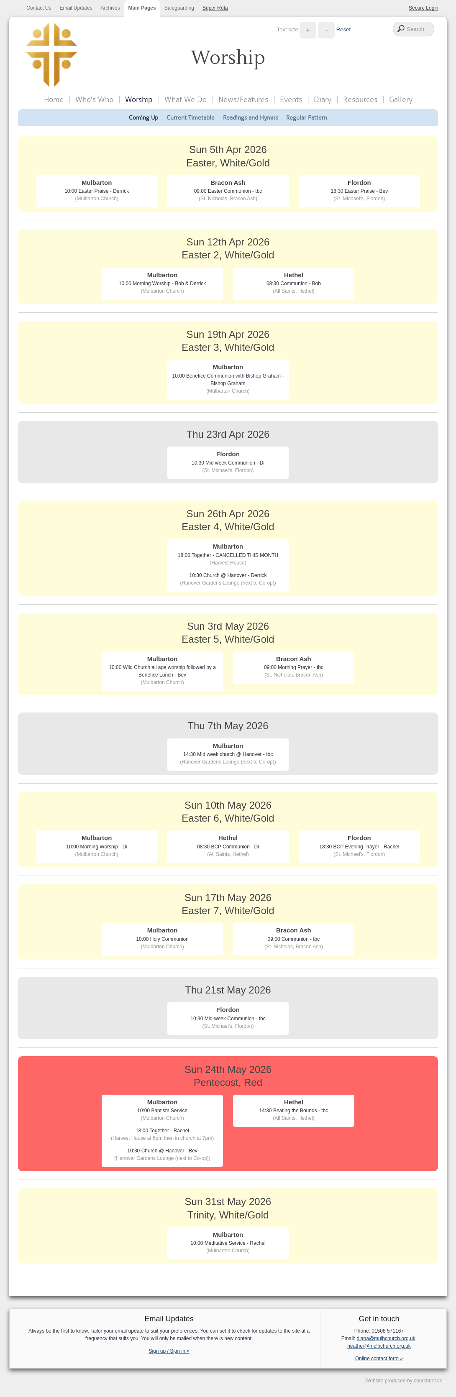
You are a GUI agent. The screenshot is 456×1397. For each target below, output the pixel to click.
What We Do (185, 99)
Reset (343, 29)
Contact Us (38, 8)
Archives (110, 8)
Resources (360, 99)
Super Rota (215, 8)
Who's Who (94, 99)
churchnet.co (428, 1381)
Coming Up (143, 117)
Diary (322, 99)
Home (54, 99)
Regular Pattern (306, 117)
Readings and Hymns (250, 117)
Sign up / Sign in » (169, 1351)
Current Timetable (191, 117)
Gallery (400, 99)
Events (291, 99)
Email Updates (76, 8)
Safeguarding (179, 8)
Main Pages (142, 8)
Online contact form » (379, 1358)
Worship (139, 99)
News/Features (243, 99)
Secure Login (423, 8)
